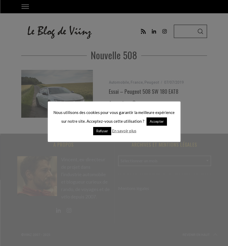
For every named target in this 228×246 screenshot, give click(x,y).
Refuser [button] (102, 131)
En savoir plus (124, 130)
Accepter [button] (157, 121)
